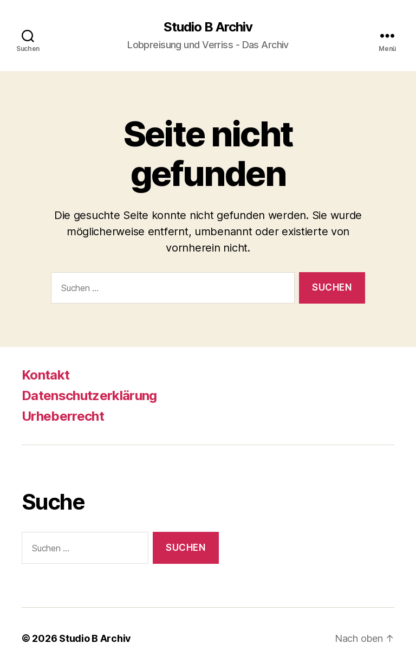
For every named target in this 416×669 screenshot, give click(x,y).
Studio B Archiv (208, 27)
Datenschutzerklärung (89, 395)
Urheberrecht (63, 416)
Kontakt (45, 375)
